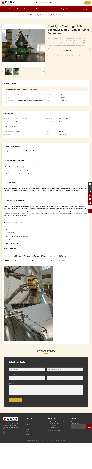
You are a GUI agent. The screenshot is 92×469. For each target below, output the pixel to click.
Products (11, 9)
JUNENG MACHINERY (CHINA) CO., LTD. (46, 440)
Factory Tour (35, 9)
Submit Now (15, 400)
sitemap (27, 434)
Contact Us (55, 9)
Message (11, 383)
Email (48, 374)
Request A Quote (66, 9)
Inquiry (87, 3)
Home (4, 9)
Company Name (50, 366)
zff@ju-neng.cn (58, 3)
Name (10, 366)
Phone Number (12, 374)
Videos (18, 9)
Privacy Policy (29, 431)
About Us (25, 9)
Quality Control (45, 9)
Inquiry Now (69, 50)
